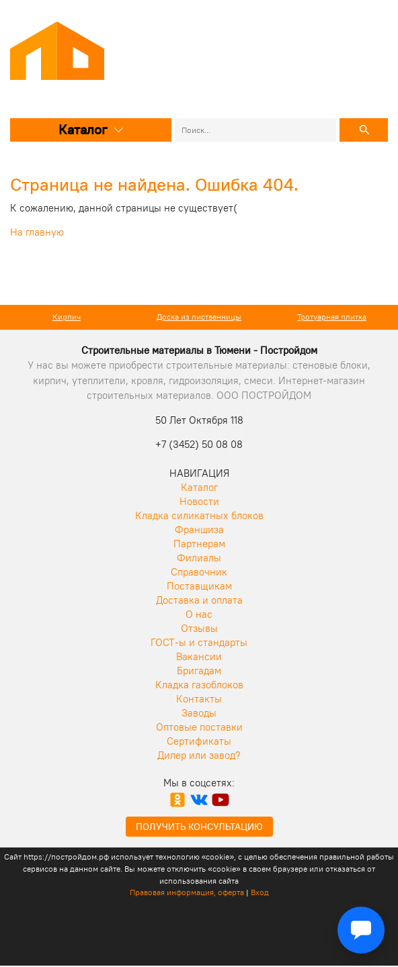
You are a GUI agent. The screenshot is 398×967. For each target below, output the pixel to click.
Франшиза (199, 529)
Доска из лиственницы (199, 317)
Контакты (199, 698)
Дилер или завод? (199, 755)
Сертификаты (199, 741)
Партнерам (199, 543)
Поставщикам (199, 586)
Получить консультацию (199, 827)
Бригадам (199, 670)
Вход (260, 892)
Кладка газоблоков (199, 684)
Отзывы (199, 628)
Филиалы (199, 557)
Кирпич (66, 317)
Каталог (91, 129)
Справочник (199, 571)
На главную (37, 232)
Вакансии (199, 656)
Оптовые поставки (199, 727)
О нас (199, 614)
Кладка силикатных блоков (199, 515)
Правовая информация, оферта (187, 892)
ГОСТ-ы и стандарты (199, 642)
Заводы (199, 712)
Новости (199, 501)
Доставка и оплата (199, 600)
